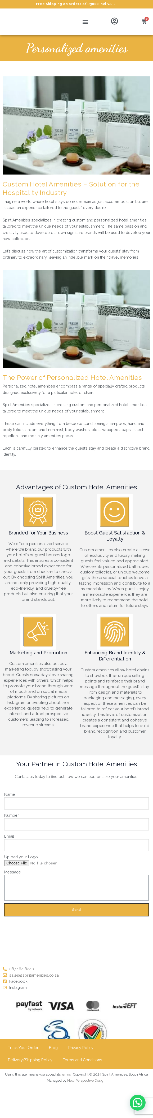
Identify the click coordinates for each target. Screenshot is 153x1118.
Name (9, 794)
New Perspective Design (86, 1080)
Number (11, 815)
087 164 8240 (21, 969)
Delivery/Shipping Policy (30, 1060)
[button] (85, 22)
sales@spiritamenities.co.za (34, 975)
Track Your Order (23, 1047)
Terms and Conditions (82, 1060)
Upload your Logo (21, 857)
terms (66, 1074)
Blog (53, 1047)
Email (9, 836)
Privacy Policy (80, 1047)
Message (12, 872)
